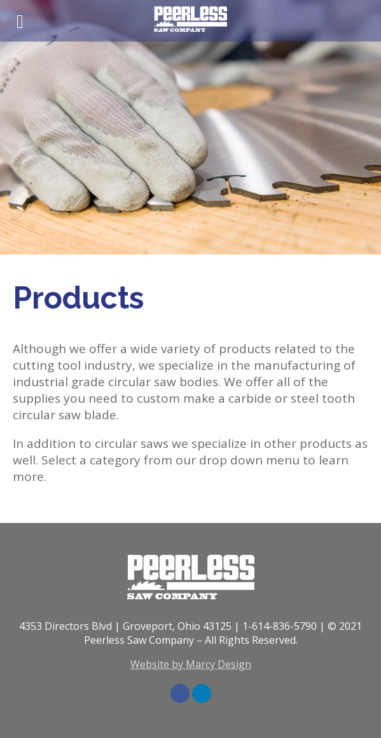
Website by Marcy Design (190, 664)
